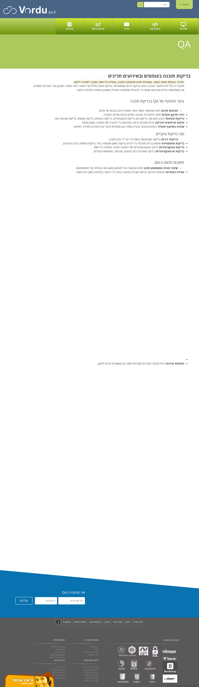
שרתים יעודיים (59, 652)
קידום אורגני (93, 646)
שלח (24, 601)
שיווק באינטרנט (91, 639)
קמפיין (96, 649)
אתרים (183, 26)
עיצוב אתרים (60, 677)
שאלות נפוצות (80, 621)
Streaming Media (57, 654)
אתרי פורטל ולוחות (58, 669)
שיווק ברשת (98, 26)
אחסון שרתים (59, 639)
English (67, 621)
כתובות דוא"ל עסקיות (57, 657)
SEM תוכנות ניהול (91, 680)
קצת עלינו (117, 621)
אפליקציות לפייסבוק (90, 669)
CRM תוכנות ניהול (91, 675)
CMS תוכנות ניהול (91, 672)
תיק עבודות (138, 621)
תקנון (127, 621)
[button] (93, 155)
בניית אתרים (59, 660)
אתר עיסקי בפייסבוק (90, 652)
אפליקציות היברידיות (90, 667)
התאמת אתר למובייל (57, 675)
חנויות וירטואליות (58, 672)
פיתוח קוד (155, 26)
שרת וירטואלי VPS (58, 646)
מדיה (126, 26)
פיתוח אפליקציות (91, 660)
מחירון (107, 621)
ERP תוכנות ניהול (91, 677)
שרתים (69, 26)
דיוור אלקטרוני (93, 654)
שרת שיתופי (60, 649)
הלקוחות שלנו (95, 621)
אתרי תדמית (60, 667)
